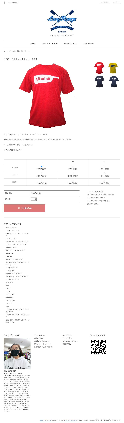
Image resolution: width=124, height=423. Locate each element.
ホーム (33, 43)
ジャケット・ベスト (12, 280)
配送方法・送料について (42, 344)
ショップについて (70, 43)
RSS (64, 344)
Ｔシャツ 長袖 (12, 247)
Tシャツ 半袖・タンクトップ (20, 51)
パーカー (9, 256)
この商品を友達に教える (96, 198)
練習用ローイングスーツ (14, 274)
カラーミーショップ (45, 420)
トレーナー (9, 253)
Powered (105, 420)
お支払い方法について (41, 341)
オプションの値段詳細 (95, 191)
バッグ (8, 288)
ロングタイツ (10, 271)
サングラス (9, 282)
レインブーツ (10, 294)
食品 (7, 306)
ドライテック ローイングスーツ (17, 277)
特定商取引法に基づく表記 (43, 347)
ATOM (69, 344)
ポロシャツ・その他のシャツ (15, 250)
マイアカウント (104, 2)
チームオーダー (11, 227)
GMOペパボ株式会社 (71, 420)
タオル (8, 291)
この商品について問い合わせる (98, 201)
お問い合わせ (88, 43)
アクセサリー (10, 300)
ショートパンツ (11, 239)
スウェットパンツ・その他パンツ (17, 241)
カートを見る (67, 338)
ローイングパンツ (12, 268)
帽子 (7, 285)
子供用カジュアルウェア (14, 259)
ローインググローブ (12, 230)
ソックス (9, 303)
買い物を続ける (93, 204)
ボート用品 (9, 297)
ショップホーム (39, 335)
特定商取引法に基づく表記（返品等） (101, 194)
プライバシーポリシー (70, 341)
